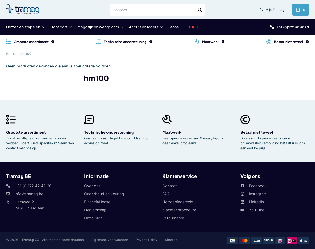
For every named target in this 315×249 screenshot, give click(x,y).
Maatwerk (171, 132)
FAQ (165, 193)
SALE (194, 26)
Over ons (92, 185)
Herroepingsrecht (178, 202)
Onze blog (93, 218)
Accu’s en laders (143, 26)
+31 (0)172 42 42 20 (292, 27)
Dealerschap (95, 210)
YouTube (256, 210)
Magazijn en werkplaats (98, 26)
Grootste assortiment (26, 132)
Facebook (258, 185)
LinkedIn (256, 202)
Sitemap (171, 240)
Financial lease (97, 202)
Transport (58, 26)
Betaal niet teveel (256, 132)
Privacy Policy (146, 240)
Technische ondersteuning (109, 132)
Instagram (258, 193)
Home (10, 54)
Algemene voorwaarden (109, 240)
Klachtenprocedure (179, 210)
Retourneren (173, 218)
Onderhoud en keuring (104, 193)
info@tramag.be (29, 193)
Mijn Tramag (275, 10)
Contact (169, 185)
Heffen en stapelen (23, 26)
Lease (173, 26)
